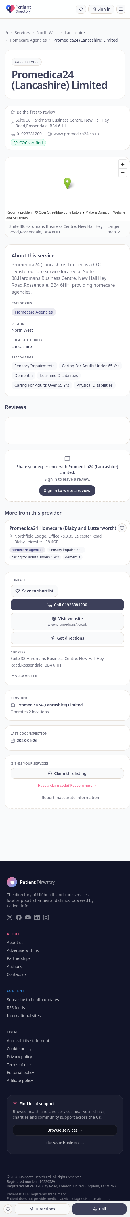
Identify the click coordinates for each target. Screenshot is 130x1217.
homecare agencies (34, 312)
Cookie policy (19, 1048)
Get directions (67, 638)
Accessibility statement (28, 1040)
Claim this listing (67, 773)
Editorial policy (20, 1072)
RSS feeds (16, 1007)
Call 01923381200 (67, 604)
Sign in (101, 9)
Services (22, 32)
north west (22, 330)
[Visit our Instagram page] (46, 917)
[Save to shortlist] (122, 527)
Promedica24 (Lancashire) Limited (47, 705)
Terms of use (19, 1064)
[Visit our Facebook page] (19, 917)
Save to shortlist (34, 590)
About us (15, 942)
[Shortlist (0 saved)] (81, 9)
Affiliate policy (20, 1080)
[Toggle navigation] (120, 9)
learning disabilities (59, 375)
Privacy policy (19, 1056)
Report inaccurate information (67, 797)
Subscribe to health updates (33, 999)
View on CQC (25, 676)
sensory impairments (34, 365)
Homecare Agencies (28, 40)
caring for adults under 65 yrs (90, 365)
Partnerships (19, 958)
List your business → (64, 1143)
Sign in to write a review (67, 490)
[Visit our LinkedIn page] (37, 917)
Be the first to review (33, 112)
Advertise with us (23, 950)
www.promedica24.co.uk (73, 133)
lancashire (22, 346)
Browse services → (65, 1130)
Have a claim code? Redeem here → (67, 785)
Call (99, 1209)
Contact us (17, 974)
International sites (24, 1015)
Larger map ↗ (114, 229)
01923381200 (26, 133)
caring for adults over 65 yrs (41, 385)
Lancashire (75, 32)
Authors (14, 966)
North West (47, 32)
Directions (42, 1209)
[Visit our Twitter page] (9, 917)
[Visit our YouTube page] (28, 917)
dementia (23, 375)
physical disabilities (94, 385)
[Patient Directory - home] (23, 9)
